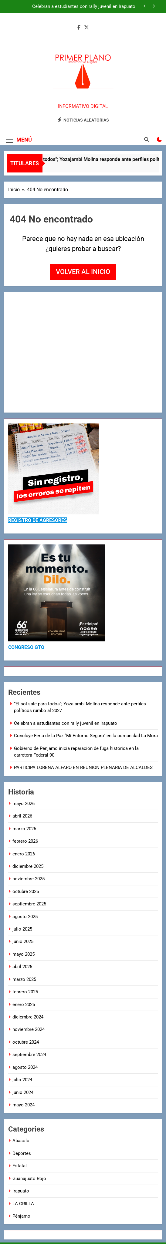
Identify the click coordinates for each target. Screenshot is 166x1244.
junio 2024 (22, 1092)
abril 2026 (22, 816)
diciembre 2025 (27, 866)
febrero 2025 (25, 992)
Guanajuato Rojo (29, 1178)
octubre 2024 (25, 1042)
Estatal (19, 1166)
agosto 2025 (25, 916)
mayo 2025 (23, 954)
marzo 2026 (24, 828)
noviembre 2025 (28, 878)
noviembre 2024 (28, 1029)
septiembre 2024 (29, 1054)
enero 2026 (23, 854)
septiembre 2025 (29, 904)
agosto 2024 (25, 1067)
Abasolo (20, 1140)
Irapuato (20, 1191)
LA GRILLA (23, 1203)
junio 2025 (22, 941)
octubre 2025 (25, 891)
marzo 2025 (24, 979)
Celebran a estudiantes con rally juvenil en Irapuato (83, 6)
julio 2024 (22, 1079)
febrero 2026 (25, 841)
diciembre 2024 (27, 1017)
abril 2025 (22, 966)
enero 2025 (23, 1004)
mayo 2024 (23, 1105)
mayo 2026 (23, 803)
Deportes (21, 1153)
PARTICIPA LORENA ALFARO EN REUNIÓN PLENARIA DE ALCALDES (84, 767)
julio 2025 (22, 929)
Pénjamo (21, 1216)
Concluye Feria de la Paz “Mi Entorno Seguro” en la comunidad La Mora (86, 735)
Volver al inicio (83, 272)
